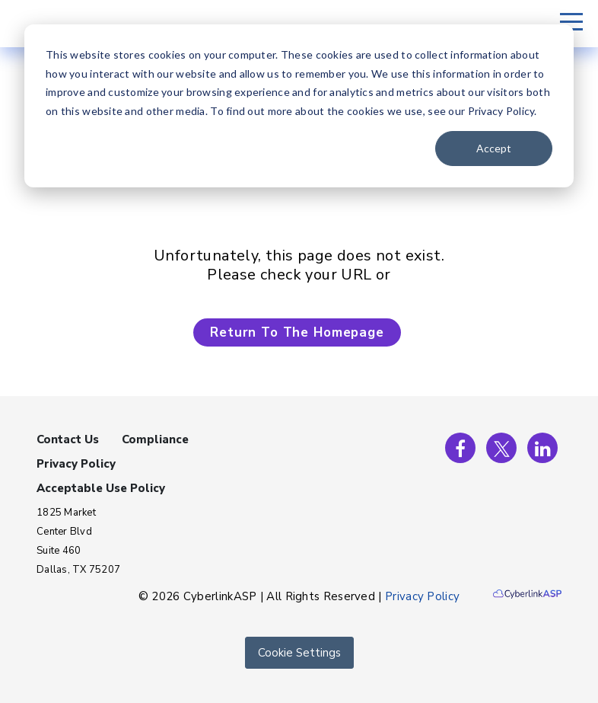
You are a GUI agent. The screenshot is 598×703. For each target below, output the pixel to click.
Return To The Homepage (297, 332)
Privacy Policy (76, 463)
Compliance (155, 439)
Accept (493, 148)
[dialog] (299, 105)
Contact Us (68, 439)
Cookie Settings (299, 652)
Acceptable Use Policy (101, 488)
